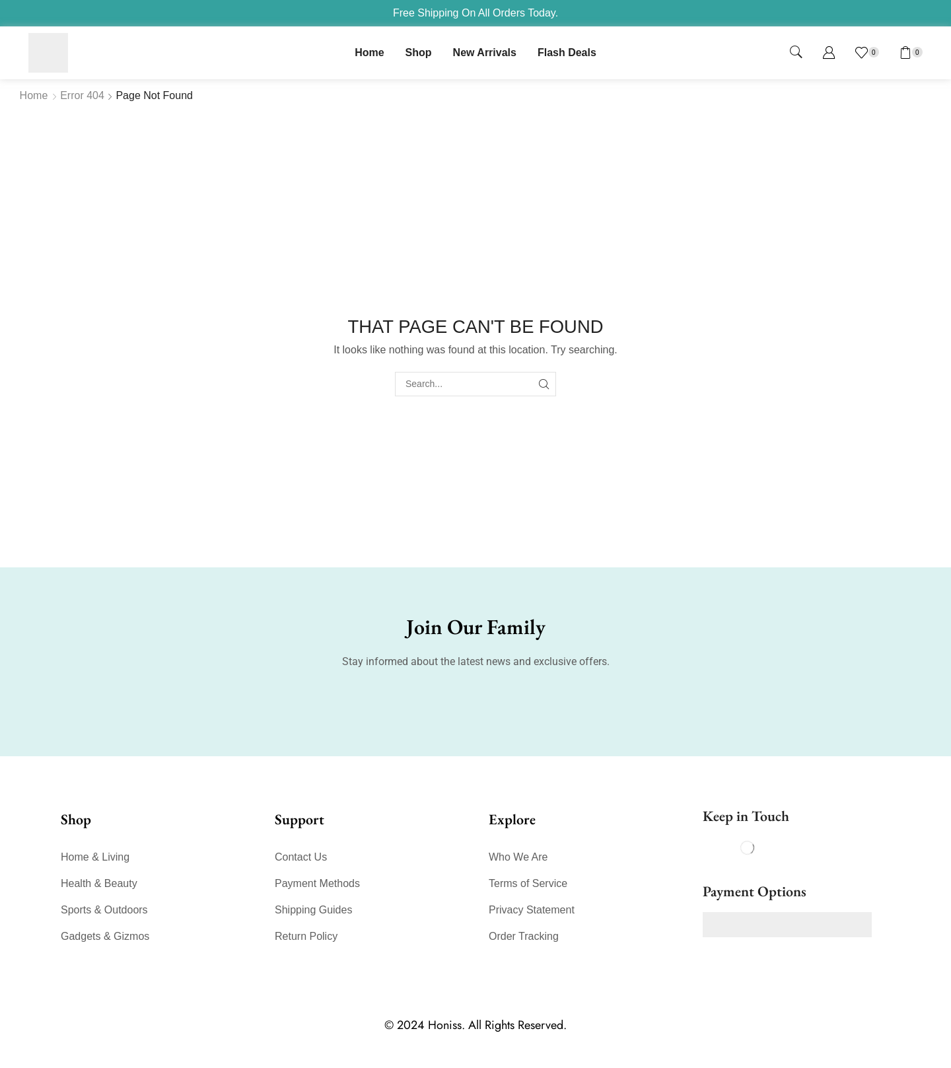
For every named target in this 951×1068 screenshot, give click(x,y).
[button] (796, 52)
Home (34, 95)
